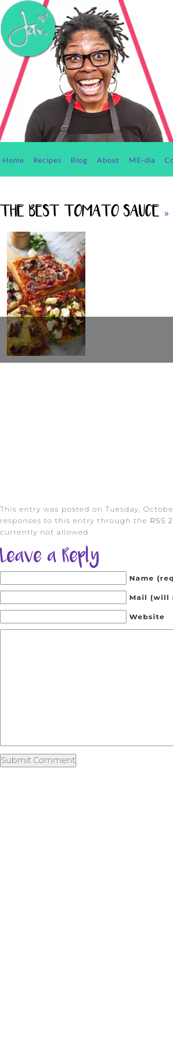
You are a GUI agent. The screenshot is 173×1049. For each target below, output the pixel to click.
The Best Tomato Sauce (80, 212)
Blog (79, 159)
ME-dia (142, 159)
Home (13, 159)
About (108, 159)
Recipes (47, 159)
